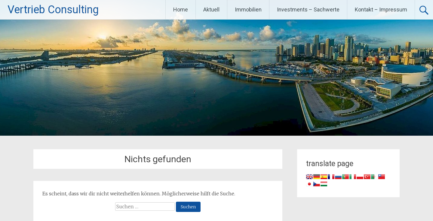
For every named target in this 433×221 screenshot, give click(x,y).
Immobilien (248, 9)
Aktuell (211, 9)
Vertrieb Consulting (53, 9)
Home (180, 9)
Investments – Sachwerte (308, 9)
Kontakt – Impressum (381, 9)
